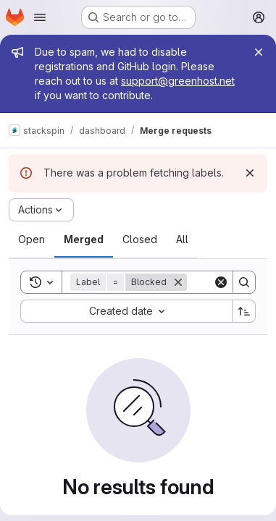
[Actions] (41, 209)
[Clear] (221, 282)
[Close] (258, 52)
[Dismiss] (250, 173)
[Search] (244, 282)
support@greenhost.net (178, 81)
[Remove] (178, 282)
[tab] (31, 239)
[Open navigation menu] (39, 17)
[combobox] (126, 311)
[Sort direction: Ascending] (244, 311)
